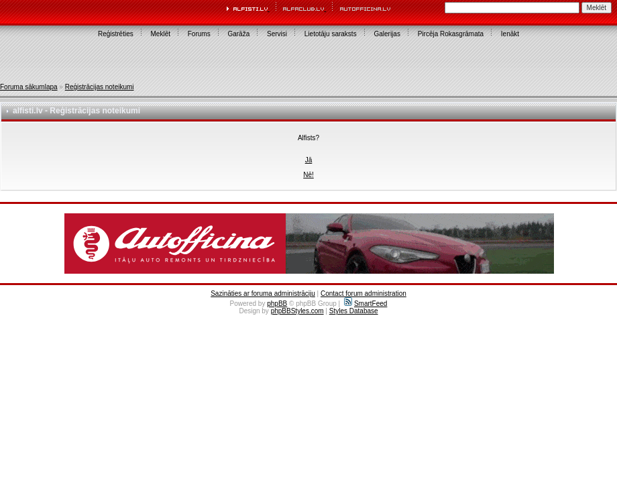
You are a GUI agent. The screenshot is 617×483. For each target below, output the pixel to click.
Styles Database (353, 311)
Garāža (238, 34)
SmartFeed (365, 303)
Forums (199, 34)
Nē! (308, 174)
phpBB (277, 303)
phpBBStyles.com (297, 311)
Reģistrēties (115, 34)
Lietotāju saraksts (330, 34)
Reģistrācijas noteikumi (99, 87)
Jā (309, 160)
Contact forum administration (363, 293)
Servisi (277, 34)
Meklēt (160, 34)
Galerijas (387, 34)
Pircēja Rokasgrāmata (451, 34)
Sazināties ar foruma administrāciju (263, 293)
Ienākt (510, 34)
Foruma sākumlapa (29, 87)
